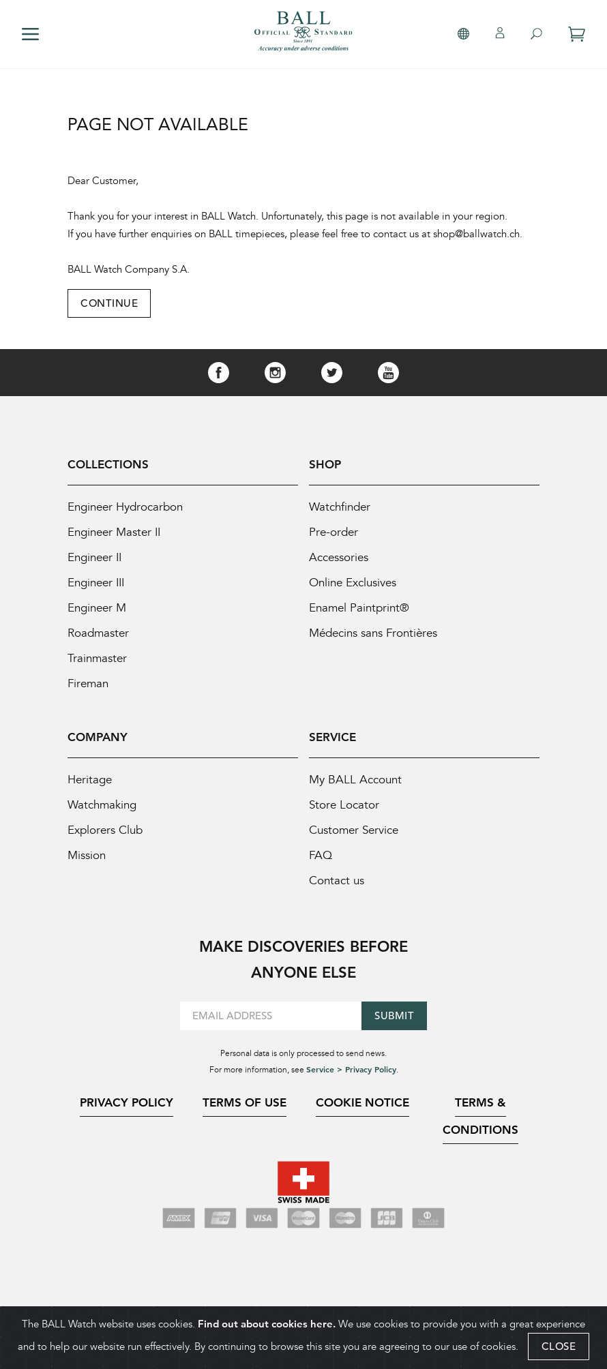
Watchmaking (102, 805)
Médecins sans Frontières (373, 633)
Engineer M (97, 608)
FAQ (320, 855)
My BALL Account (355, 779)
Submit (394, 1015)
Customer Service (353, 830)
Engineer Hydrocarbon (125, 507)
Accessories (338, 557)
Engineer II (94, 557)
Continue (109, 303)
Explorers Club (105, 830)
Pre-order (333, 532)
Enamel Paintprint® (359, 608)
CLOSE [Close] (559, 1350)
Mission (87, 855)
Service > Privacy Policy (351, 1069)
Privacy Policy (126, 1102)
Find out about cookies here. (267, 1327)
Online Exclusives (352, 582)
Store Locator (344, 805)
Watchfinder (339, 507)
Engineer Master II (114, 532)
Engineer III (96, 582)
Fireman (88, 683)
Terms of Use (244, 1102)
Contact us (336, 880)
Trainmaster (97, 658)
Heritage (90, 779)
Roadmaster (98, 633)
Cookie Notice (362, 1102)
